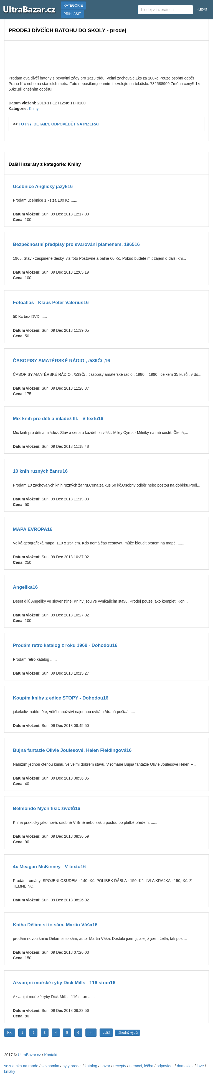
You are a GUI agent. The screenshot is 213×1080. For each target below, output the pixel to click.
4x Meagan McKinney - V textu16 (49, 866)
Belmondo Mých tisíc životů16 (46, 808)
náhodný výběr (127, 1033)
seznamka (50, 1066)
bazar (105, 1066)
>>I (90, 1033)
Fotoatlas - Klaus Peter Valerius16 (51, 302)
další (106, 1033)
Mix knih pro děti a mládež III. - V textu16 (58, 418)
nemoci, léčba (141, 1066)
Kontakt (50, 1055)
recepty (119, 1066)
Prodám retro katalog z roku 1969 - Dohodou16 (65, 645)
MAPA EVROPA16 (32, 529)
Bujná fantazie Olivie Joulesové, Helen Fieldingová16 (72, 750)
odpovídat (165, 1066)
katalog (91, 1066)
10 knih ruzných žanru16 (40, 471)
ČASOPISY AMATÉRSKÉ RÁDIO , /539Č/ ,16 (61, 360)
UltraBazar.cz (29, 1055)
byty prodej (71, 1066)
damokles (185, 1066)
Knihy (34, 108)
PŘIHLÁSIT (72, 14)
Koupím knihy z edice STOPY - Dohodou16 (60, 698)
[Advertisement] (106, 57)
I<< (9, 1033)
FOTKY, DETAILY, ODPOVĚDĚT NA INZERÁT (59, 124)
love (200, 1066)
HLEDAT (201, 9)
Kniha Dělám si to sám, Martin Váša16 (55, 924)
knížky (9, 1071)
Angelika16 (25, 587)
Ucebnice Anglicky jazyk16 (43, 186)
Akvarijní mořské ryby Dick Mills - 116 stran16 (64, 982)
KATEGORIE (73, 5)
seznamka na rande (21, 1066)
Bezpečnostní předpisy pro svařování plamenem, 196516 (76, 244)
